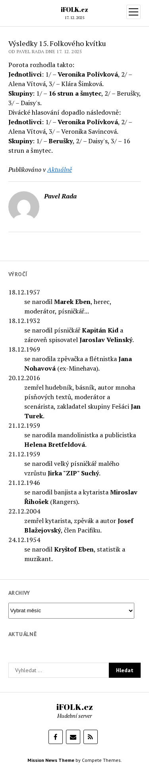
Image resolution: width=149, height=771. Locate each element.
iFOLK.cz (74, 9)
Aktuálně (59, 169)
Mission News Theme (50, 760)
